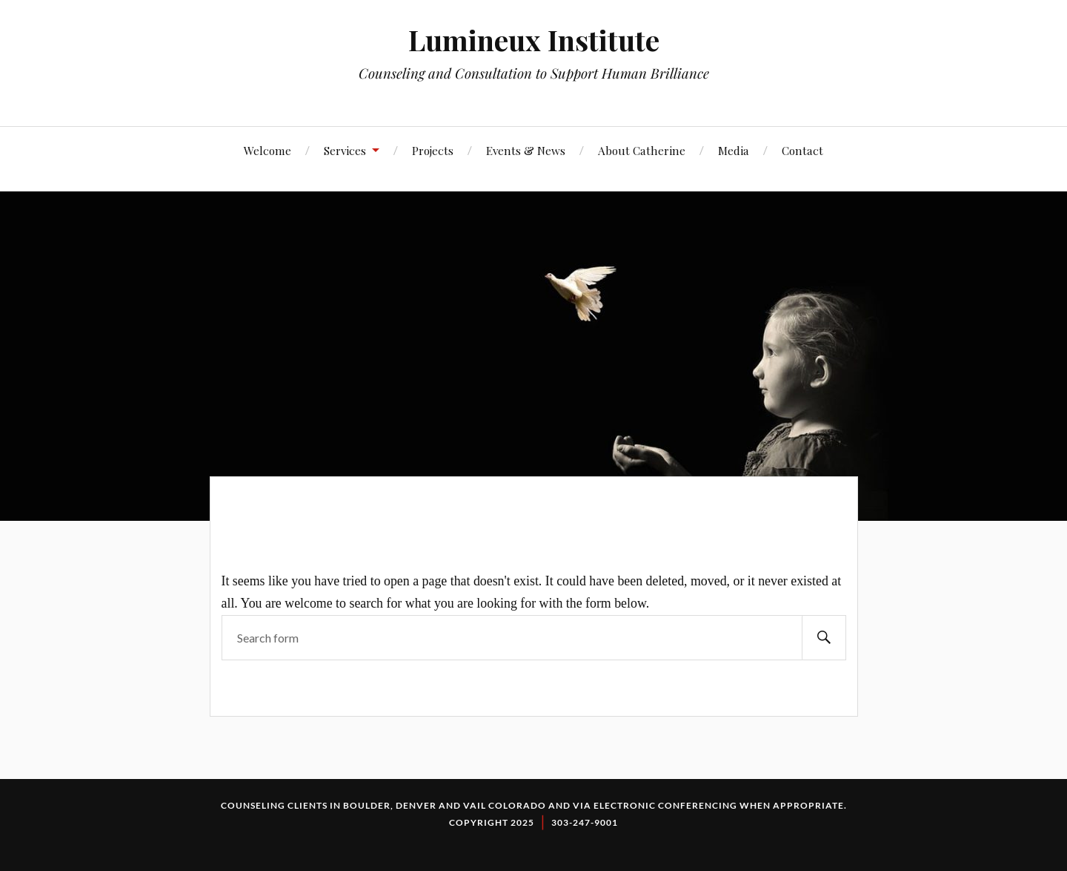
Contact (802, 150)
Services (345, 150)
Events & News (525, 150)
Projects (432, 150)
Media (733, 150)
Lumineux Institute (533, 40)
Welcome (267, 150)
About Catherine (641, 150)
